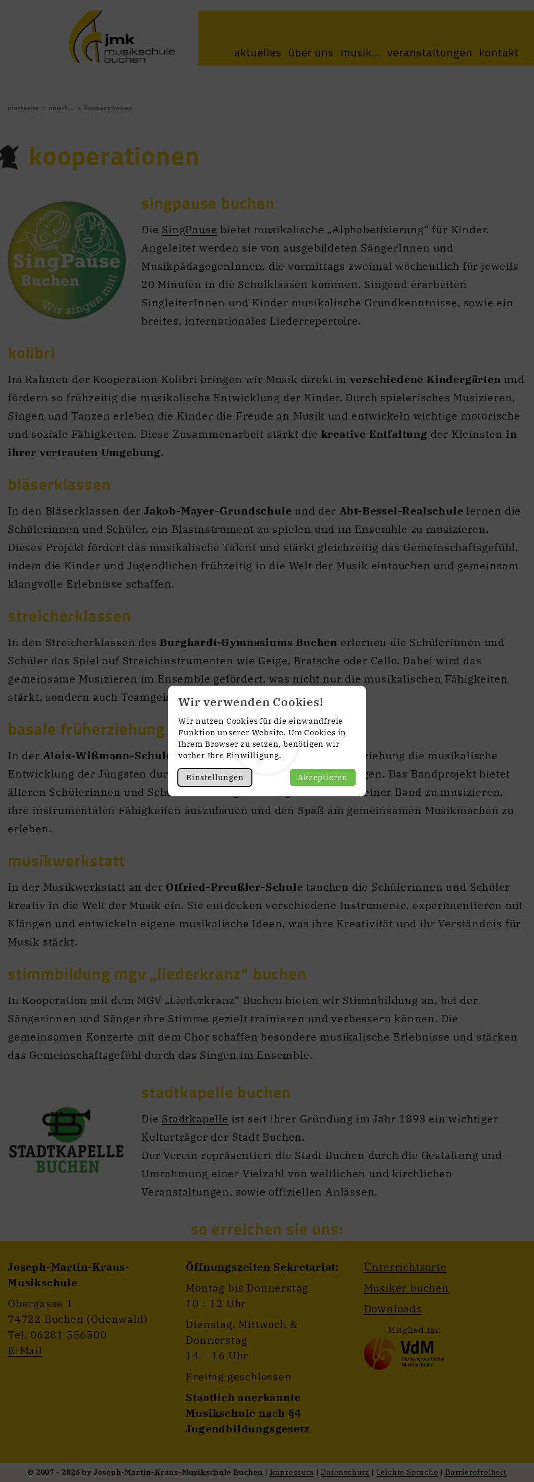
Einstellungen (215, 777)
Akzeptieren (323, 777)
